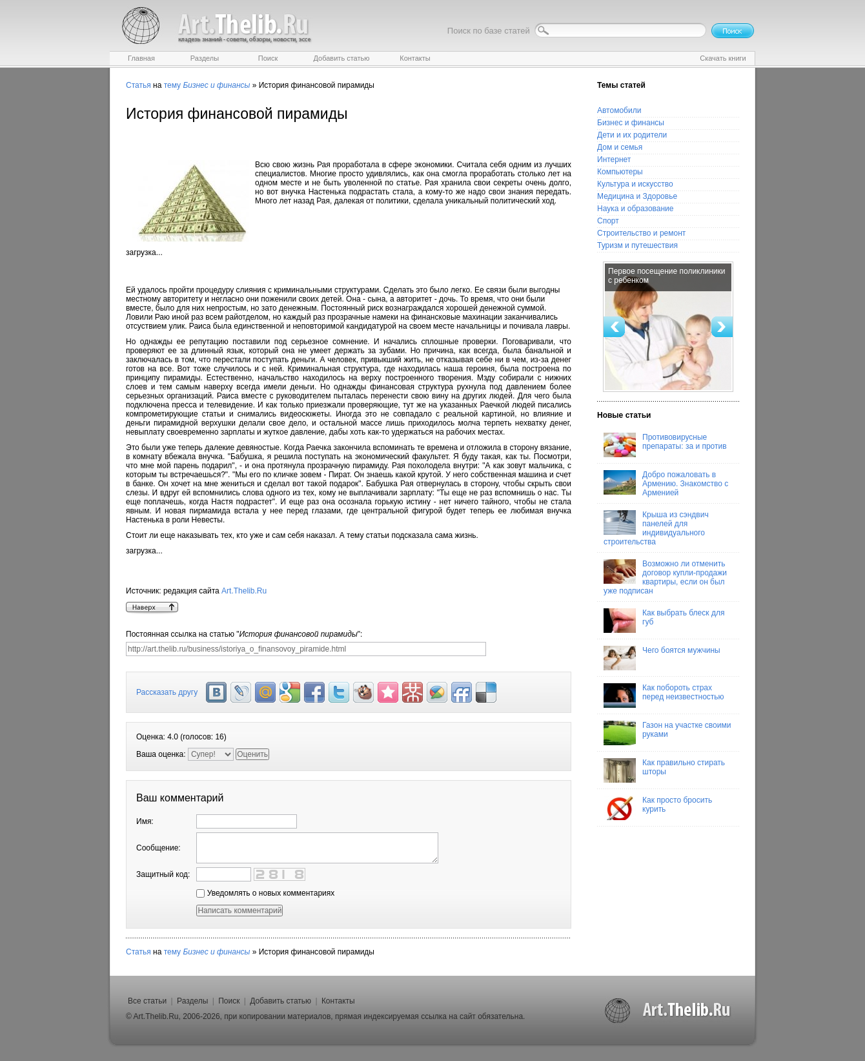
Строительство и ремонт (641, 233)
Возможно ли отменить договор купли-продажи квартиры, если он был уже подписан (665, 577)
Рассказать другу (167, 692)
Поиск (228, 1000)
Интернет (614, 159)
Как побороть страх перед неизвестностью (664, 695)
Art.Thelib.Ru (244, 590)
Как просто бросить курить (658, 808)
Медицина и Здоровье (637, 196)
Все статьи (147, 1000)
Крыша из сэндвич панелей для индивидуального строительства (656, 528)
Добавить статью (280, 1000)
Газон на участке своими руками (667, 733)
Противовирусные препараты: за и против (665, 445)
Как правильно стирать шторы (664, 770)
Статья (138, 85)
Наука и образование (635, 208)
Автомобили (619, 110)
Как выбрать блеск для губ (664, 620)
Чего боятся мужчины (662, 658)
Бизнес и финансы (630, 122)
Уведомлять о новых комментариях (265, 893)
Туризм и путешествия (637, 245)
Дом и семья (619, 147)
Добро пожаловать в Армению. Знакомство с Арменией (666, 483)
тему (172, 85)
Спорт (608, 220)
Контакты (338, 1000)
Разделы (192, 1000)
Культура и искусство (635, 184)
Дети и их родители (632, 134)
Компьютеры (620, 171)
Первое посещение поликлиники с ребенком (666, 276)
